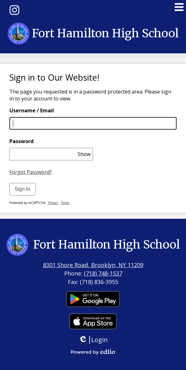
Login (93, 340)
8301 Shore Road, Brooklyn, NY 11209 (93, 265)
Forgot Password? (30, 172)
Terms (65, 203)
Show (84, 154)
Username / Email (31, 110)
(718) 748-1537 (103, 273)
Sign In (22, 189)
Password (21, 141)
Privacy (53, 203)
